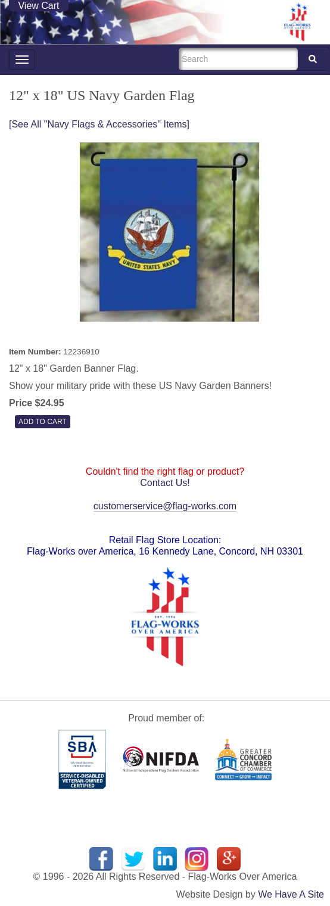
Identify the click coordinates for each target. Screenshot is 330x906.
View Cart (38, 6)
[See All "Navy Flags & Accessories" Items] (99, 124)
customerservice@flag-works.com (165, 506)
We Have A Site (291, 894)
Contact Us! (165, 483)
